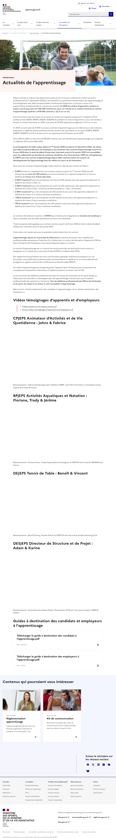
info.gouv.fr (62, 815)
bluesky (88, 769)
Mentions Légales (19, 830)
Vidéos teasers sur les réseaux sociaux (38, 304)
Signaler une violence (77, 5)
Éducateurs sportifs (9, 794)
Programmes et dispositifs (33, 798)
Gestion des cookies (89, 830)
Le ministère (6, 20)
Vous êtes (104, 5)
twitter (93, 762)
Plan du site (6, 830)
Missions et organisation (33, 787)
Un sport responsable (55, 798)
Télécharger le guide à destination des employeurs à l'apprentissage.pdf (48, 655)
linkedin (98, 762)
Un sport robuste (53, 791)
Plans (27, 791)
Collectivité (6, 783)
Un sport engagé (53, 787)
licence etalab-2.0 (48, 835)
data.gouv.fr (62, 820)
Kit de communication (60, 716)
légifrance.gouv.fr (100, 815)
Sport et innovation (77, 787)
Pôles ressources (76, 780)
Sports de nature (76, 794)
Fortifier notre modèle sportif (58, 780)
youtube (109, 762)
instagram (103, 762)
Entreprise (6, 787)
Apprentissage (34, 30)
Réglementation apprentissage (16, 718)
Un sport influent (53, 794)
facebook (88, 762)
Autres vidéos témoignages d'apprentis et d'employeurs (46, 307)
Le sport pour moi (22, 20)
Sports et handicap (77, 783)
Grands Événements (31, 783)
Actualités (87, 19)
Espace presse (98, 791)
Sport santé (74, 791)
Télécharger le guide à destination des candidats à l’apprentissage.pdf (47, 635)
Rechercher (111, 11)
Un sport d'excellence (55, 783)
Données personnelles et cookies (68, 830)
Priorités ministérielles (32, 794)
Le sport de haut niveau (42, 20)
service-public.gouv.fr (80, 815)
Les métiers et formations (64, 20)
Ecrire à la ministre (99, 787)
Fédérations (6, 791)
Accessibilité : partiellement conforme (41, 830)
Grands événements (99, 20)
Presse (94, 5)
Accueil (5, 30)
